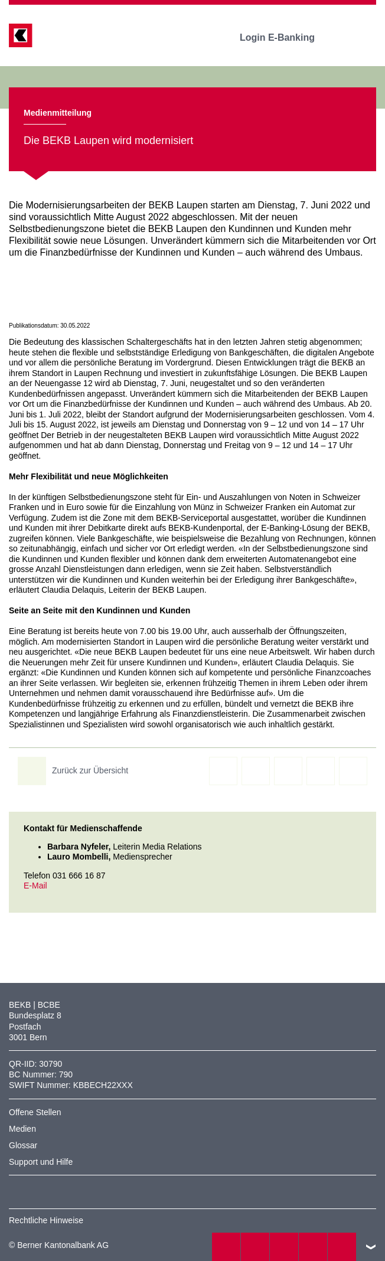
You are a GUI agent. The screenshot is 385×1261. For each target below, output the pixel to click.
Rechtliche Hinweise (46, 1220)
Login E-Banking (285, 37)
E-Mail (35, 885)
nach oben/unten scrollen (371, 1247)
